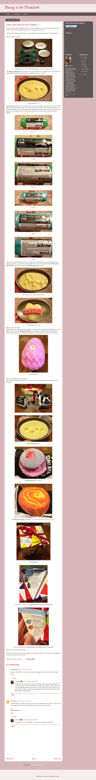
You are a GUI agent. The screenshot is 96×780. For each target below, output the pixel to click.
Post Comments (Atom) (37, 765)
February (83, 69)
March (83, 66)
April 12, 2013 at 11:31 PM (30, 681)
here (41, 480)
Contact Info (16, 14)
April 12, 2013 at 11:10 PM (25, 669)
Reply (12, 674)
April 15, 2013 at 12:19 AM (30, 719)
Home (8, 14)
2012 (83, 74)
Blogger (57, 776)
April (82, 64)
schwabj (17, 681)
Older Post (57, 759)
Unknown (13, 701)
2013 (83, 57)
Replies (14, 678)
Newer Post (10, 759)
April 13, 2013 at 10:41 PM (24, 701)
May (82, 62)
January (83, 71)
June (82, 59)
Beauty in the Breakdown (21, 8)
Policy (25, 14)
